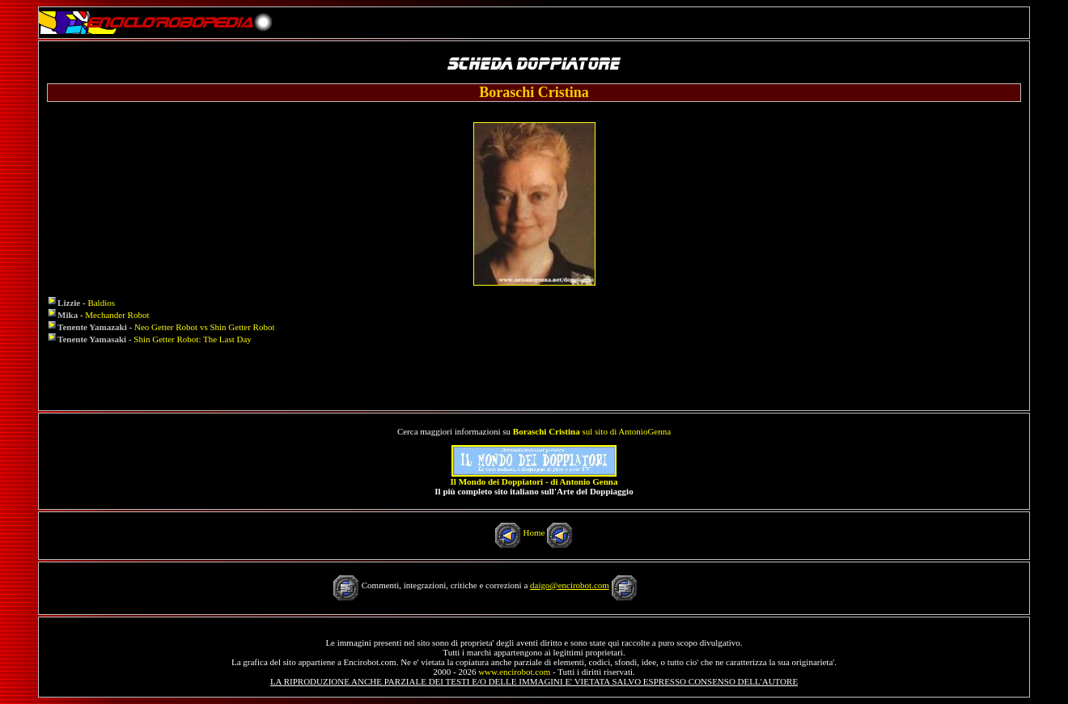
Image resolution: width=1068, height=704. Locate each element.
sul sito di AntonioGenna (592, 431)
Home (534, 532)
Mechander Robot (117, 315)
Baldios (101, 302)
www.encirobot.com (514, 671)
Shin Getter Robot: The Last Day (193, 339)
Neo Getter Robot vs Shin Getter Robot (204, 327)
